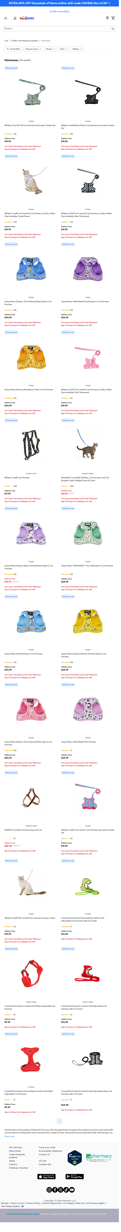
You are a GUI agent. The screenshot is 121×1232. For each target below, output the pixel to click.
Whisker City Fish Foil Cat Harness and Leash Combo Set (30, 125)
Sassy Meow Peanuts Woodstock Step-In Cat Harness (29, 389)
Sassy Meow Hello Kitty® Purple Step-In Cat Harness (85, 301)
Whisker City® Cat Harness (17, 477)
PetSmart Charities (18, 1168)
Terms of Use (17, 1203)
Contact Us (44, 1154)
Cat (6, 40)
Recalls (5, 1203)
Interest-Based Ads (51, 1203)
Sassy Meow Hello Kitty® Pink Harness (78, 742)
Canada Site (45, 1164)
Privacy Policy (33, 1203)
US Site (42, 1161)
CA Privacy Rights (95, 1203)
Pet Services (15, 1147)
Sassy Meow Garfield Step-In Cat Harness (24, 653)
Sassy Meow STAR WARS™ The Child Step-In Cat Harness (87, 565)
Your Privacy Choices (12, 1206)
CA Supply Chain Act (74, 1203)
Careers (13, 1164)
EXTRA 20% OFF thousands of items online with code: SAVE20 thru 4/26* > (59, 3)
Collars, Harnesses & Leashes (24, 40)
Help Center (15, 1151)
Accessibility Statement (50, 1151)
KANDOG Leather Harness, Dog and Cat (23, 830)
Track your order (47, 1147)
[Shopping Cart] (113, 18)
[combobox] (59, 29)
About (12, 1161)
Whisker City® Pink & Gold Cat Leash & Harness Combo (30, 918)
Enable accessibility (59, 11)
